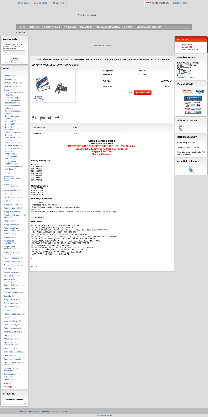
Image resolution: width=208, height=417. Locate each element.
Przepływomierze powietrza (10, 248)
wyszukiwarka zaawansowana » (14, 62)
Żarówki (7, 380)
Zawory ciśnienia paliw (12, 359)
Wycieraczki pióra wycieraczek (10, 344)
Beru (180, 128)
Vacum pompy (9, 348)
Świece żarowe (10, 307)
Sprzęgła (7, 296)
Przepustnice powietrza (9, 242)
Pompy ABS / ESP (11, 204)
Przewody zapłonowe (12, 262)
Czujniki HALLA (11, 124)
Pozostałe (7, 234)
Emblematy (8, 76)
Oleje (6, 201)
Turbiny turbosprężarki (12, 314)
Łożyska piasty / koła (12, 197)
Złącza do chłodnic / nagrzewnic (11, 369)
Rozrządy (7, 269)
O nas (23, 412)
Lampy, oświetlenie (11, 190)
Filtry (5, 173)
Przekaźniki (8, 237)
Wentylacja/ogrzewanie (13, 328)
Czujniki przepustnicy (10, 141)
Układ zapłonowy (10, 325)
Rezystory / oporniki (11, 265)
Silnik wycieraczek (11, 272)
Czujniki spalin (11, 145)
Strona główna (24, 3)
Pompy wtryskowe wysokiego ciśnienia (11, 229)
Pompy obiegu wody (12, 208)
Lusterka (7, 194)
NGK (180, 130)
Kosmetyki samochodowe (9, 185)
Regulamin (34, 412)
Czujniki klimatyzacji (10, 128)
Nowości (7, 383)
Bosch (181, 126)
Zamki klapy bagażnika (13, 352)
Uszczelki (7, 317)
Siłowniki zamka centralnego (10, 281)
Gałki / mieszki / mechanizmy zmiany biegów (12, 179)
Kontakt (64, 412)
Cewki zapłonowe (10, 86)
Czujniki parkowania (10, 136)
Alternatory (8, 79)
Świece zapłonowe (11, 303)
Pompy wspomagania (12, 224)
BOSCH (76, 133)
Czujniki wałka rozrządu (11, 157)
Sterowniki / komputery (12, 285)
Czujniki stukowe (12, 148)
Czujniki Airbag (11, 98)
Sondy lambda (9, 289)
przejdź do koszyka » (190, 49)
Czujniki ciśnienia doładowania (12, 102)
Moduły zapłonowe (13, 132)
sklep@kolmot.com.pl (185, 77)
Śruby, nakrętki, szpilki (12, 300)
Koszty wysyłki (49, 412)
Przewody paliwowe (11, 258)
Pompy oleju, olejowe (12, 211)
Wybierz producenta (14, 399)
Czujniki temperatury (10, 152)
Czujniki (7, 90)
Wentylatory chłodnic (12, 332)
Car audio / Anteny (11, 83)
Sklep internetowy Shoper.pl (104, 415)
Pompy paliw (9, 221)
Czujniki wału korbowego (10, 162)
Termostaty (8, 310)
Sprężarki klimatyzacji (12, 292)
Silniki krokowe (9, 276)
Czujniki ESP (10, 121)
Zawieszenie (9, 355)
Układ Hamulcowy (11, 321)
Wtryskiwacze (9, 339)
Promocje (8, 387)
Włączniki (7, 335)
